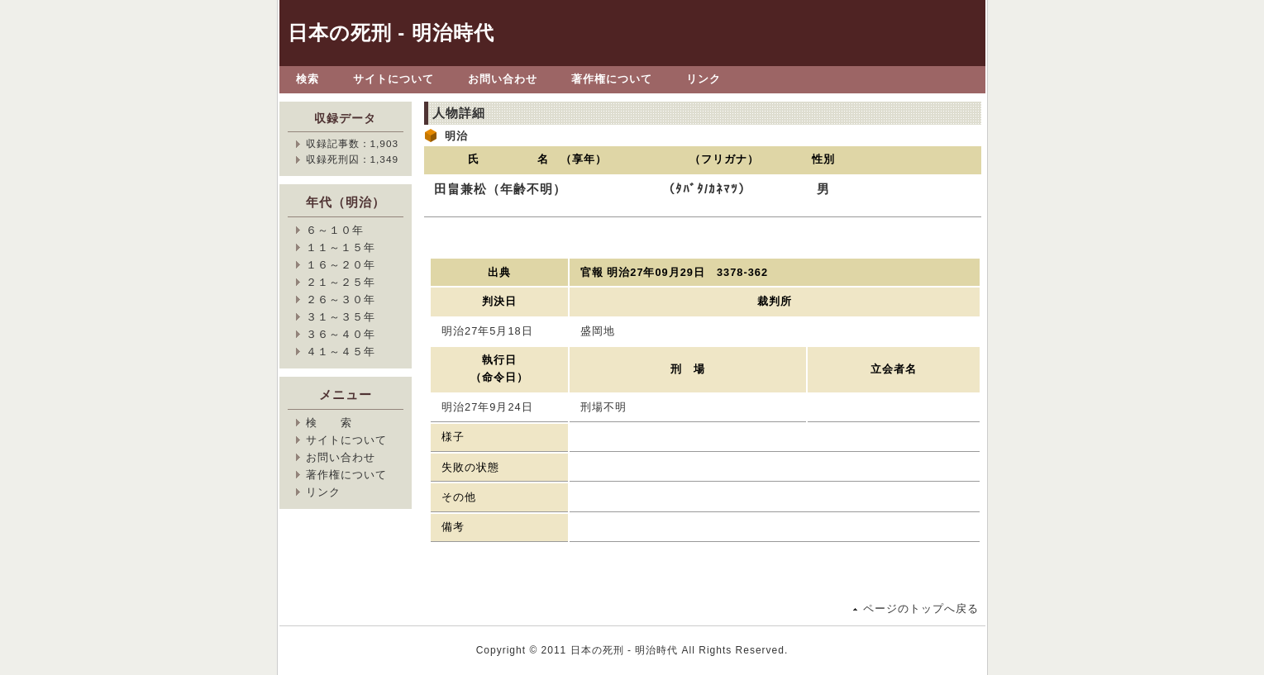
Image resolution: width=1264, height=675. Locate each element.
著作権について (611, 79)
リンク (703, 79)
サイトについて (393, 79)
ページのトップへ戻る (921, 608)
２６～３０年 (340, 299)
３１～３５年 (340, 317)
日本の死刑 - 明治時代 (391, 32)
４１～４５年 (340, 351)
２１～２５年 (340, 282)
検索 (307, 79)
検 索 (329, 422)
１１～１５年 (340, 247)
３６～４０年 (340, 334)
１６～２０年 (340, 265)
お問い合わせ (502, 79)
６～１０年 (335, 230)
